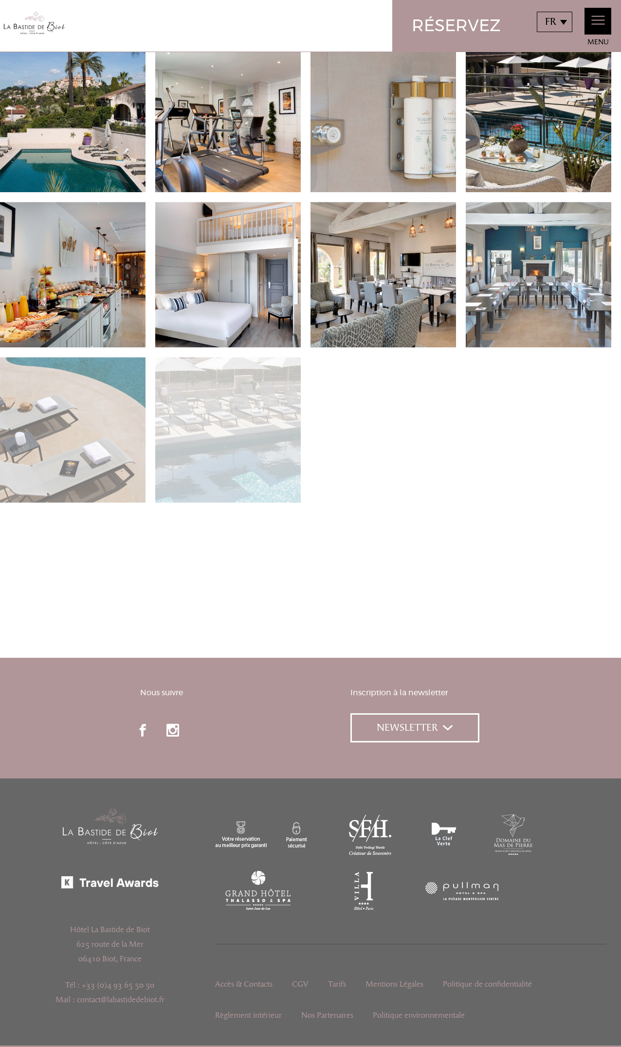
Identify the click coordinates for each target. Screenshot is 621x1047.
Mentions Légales (394, 984)
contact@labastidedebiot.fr (120, 999)
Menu (597, 27)
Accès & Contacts (244, 984)
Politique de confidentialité (487, 984)
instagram (172, 730)
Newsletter (415, 728)
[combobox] (554, 22)
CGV (300, 984)
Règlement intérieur (248, 1015)
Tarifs (337, 984)
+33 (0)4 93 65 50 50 (118, 985)
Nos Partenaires (327, 1015)
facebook (142, 730)
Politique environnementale (419, 1015)
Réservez (456, 26)
